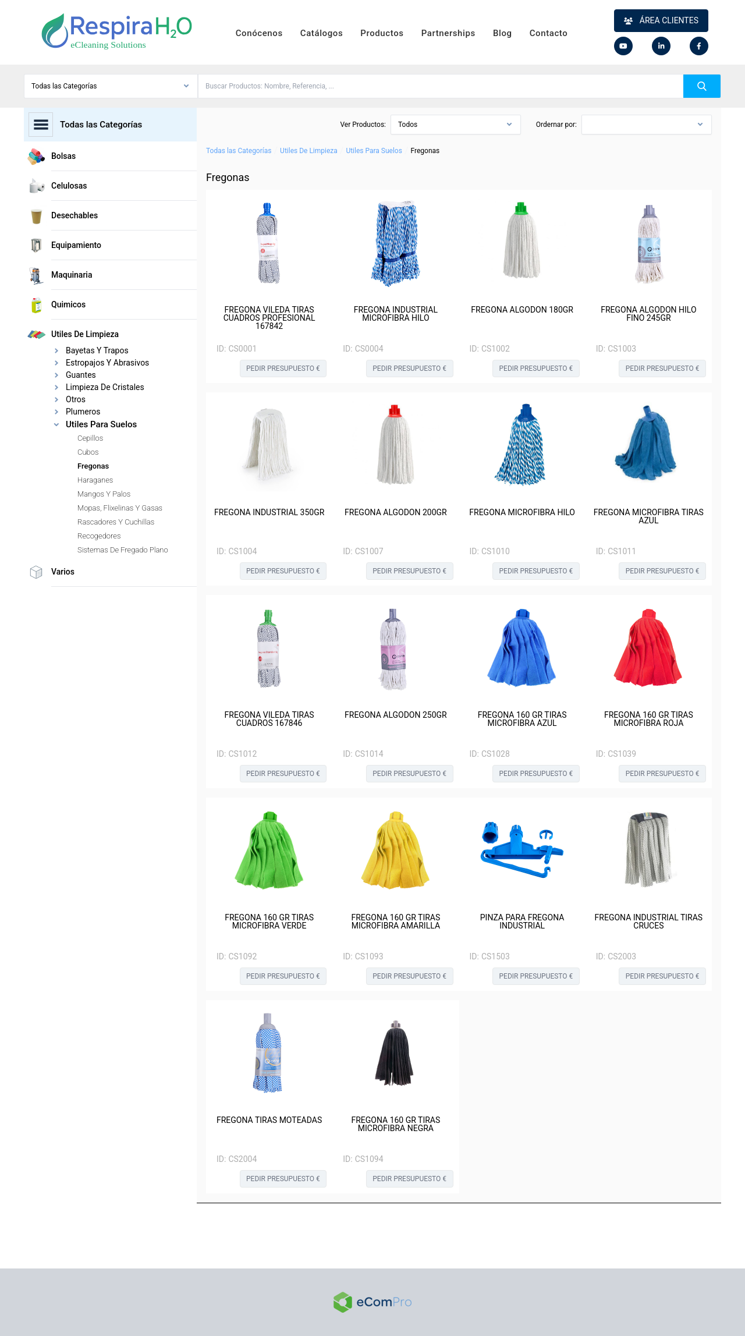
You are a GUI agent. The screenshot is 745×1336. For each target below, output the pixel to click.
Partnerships (448, 33)
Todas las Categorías (238, 151)
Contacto (549, 33)
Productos (381, 33)
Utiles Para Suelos (374, 151)
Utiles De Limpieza (309, 151)
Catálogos (321, 33)
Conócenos (259, 33)
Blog (502, 33)
